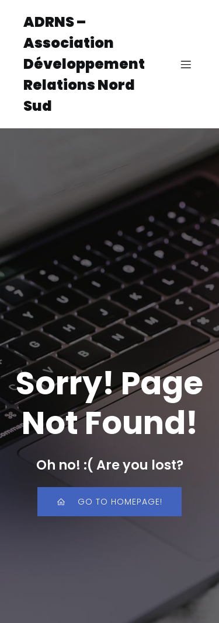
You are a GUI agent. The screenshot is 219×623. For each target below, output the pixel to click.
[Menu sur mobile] (186, 64)
